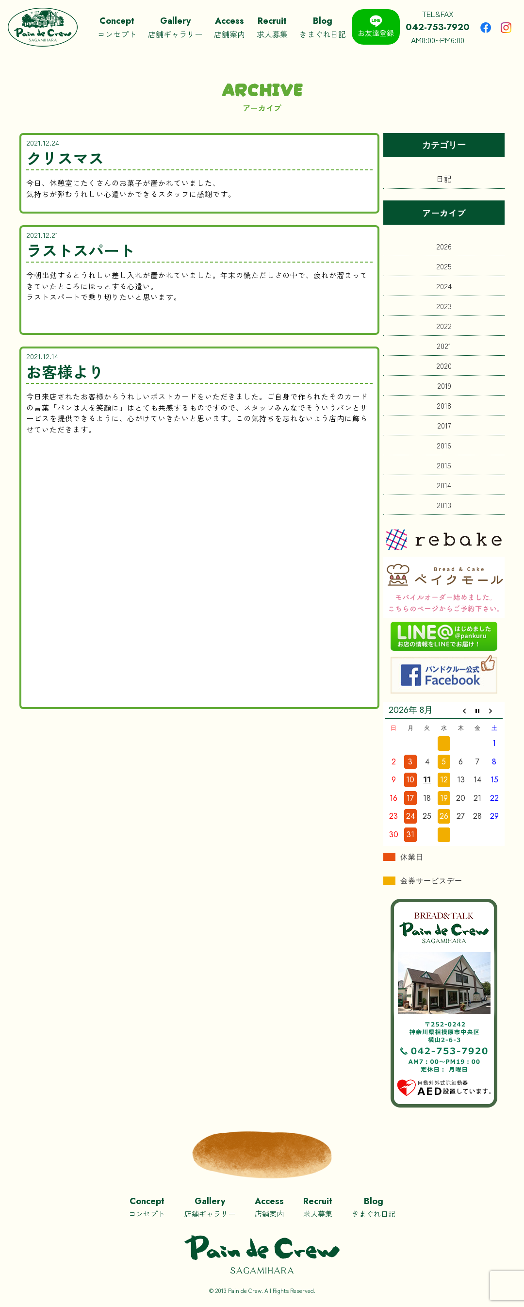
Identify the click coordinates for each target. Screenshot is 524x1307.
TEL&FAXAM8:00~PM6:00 (438, 27)
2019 (444, 385)
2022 (444, 325)
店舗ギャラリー (175, 27)
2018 (444, 405)
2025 (444, 266)
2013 (444, 505)
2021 (444, 345)
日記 (444, 178)
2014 (444, 485)
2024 (444, 286)
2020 (444, 365)
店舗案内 (229, 27)
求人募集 (272, 27)
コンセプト (117, 27)
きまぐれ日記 (322, 27)
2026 (444, 246)
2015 (444, 465)
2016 (444, 445)
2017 (444, 425)
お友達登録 (376, 26)
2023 (444, 306)
